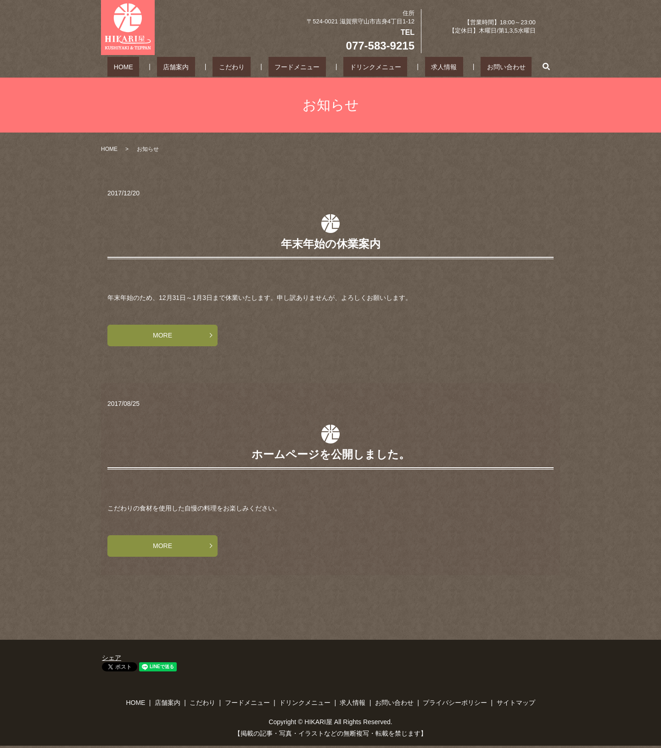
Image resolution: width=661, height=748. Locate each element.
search (503, 66)
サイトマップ (516, 702)
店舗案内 (200, 66)
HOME (160, 66)
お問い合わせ (469, 66)
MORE (162, 335)
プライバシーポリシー (455, 702)
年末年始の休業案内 (331, 244)
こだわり (244, 66)
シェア (111, 657)
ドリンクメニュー (363, 66)
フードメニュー (297, 66)
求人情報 (419, 66)
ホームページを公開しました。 (331, 454)
